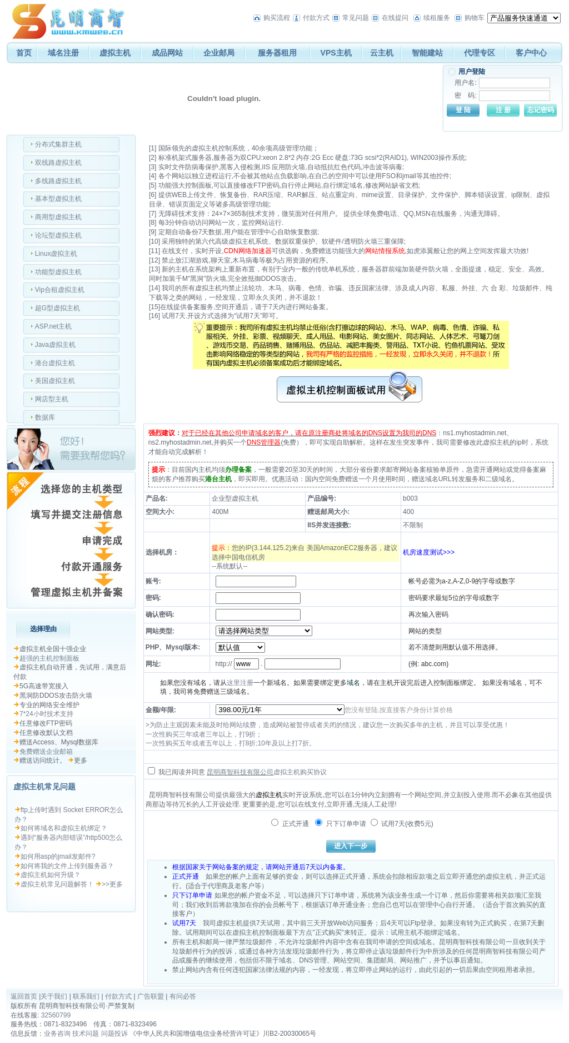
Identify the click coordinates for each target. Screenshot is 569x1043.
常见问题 (355, 18)
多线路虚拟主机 (58, 181)
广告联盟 (150, 996)
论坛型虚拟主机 (58, 235)
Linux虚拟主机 (56, 254)
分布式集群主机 (58, 144)
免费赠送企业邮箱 (46, 751)
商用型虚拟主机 (58, 217)
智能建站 (427, 52)
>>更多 (112, 884)
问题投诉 (114, 1033)
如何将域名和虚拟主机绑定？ (64, 828)
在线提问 (395, 18)
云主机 (381, 52)
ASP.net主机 (53, 326)
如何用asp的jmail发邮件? (58, 856)
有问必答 (182, 996)
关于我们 (54, 996)
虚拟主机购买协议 (300, 772)
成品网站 (167, 52)
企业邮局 (218, 52)
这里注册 (240, 683)
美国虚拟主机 (55, 381)
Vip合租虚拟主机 (59, 290)
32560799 (56, 1015)
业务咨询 (57, 1033)
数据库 (45, 417)
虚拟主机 (115, 52)
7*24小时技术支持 (46, 714)
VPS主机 (336, 52)
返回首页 (24, 996)
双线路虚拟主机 (58, 163)
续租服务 (436, 18)
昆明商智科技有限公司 (240, 772)
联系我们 (86, 996)
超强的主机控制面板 (49, 658)
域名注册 (63, 52)
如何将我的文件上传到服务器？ (67, 866)
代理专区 (479, 52)
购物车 (475, 18)
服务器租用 (277, 52)
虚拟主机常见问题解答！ (57, 884)
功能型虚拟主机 (58, 272)
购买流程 (276, 18)
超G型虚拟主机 (57, 308)
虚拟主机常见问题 (44, 786)
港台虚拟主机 (55, 363)
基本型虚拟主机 (58, 199)
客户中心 (531, 52)
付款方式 (316, 18)
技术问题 (85, 1033)
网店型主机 (51, 399)
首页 (24, 52)
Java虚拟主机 (55, 345)
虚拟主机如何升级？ (51, 875)
